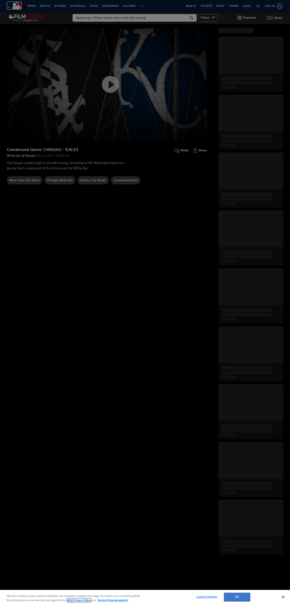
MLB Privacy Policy (79, 600)
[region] (145, 597)
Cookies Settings (206, 597)
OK (237, 597)
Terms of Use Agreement (112, 600)
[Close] (283, 597)
